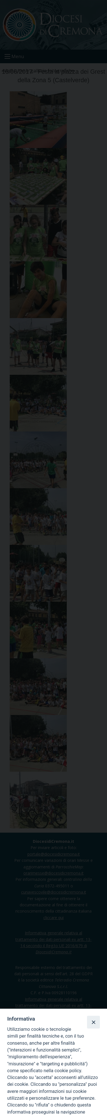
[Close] (93, 1022)
